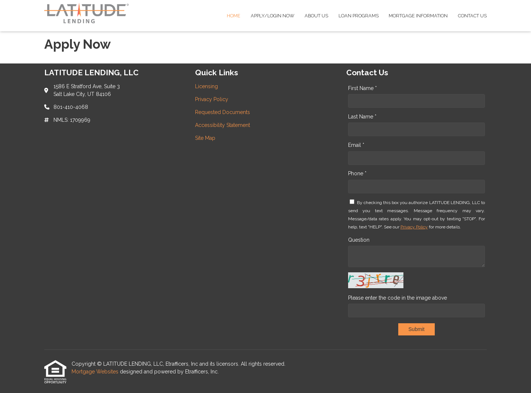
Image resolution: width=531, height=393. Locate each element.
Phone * (357, 173)
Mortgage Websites (96, 372)
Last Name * (362, 117)
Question (358, 240)
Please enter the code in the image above (397, 298)
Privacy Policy (414, 227)
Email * (356, 145)
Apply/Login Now (272, 15)
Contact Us (472, 15)
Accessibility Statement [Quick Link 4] (222, 125)
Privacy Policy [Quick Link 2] (211, 99)
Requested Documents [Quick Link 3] (222, 112)
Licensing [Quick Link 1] (206, 86)
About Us (316, 15)
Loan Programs (359, 15)
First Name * (362, 88)
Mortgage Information (418, 15)
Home (233, 15)
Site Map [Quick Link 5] (205, 138)
